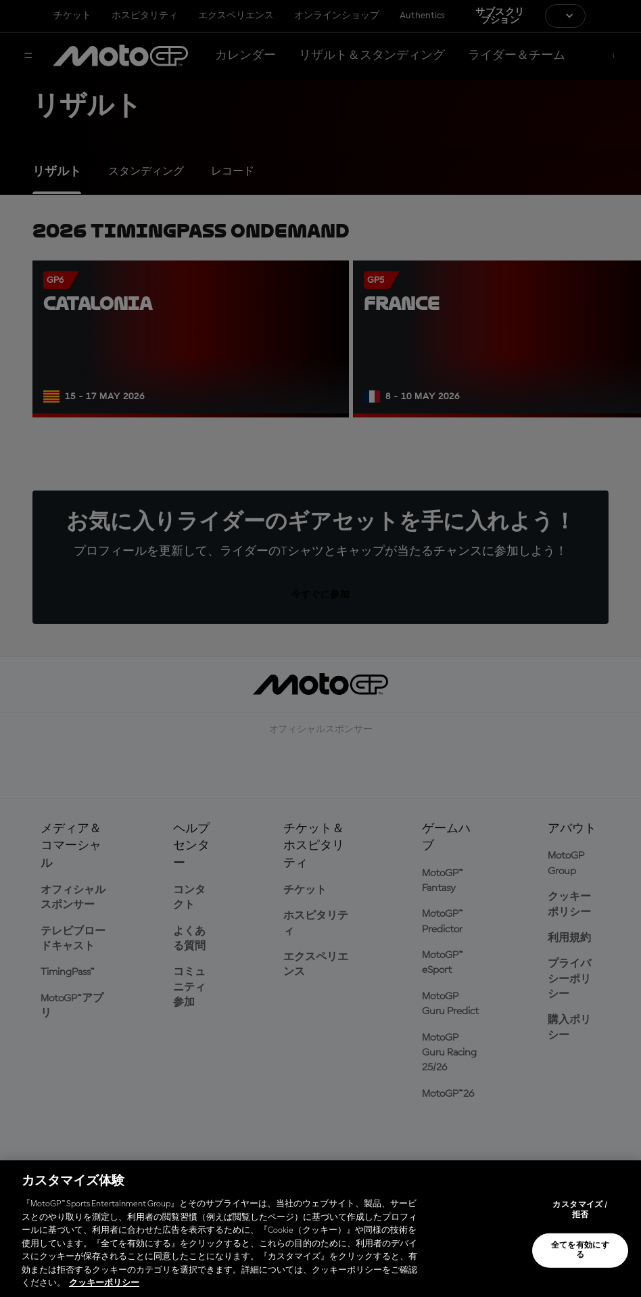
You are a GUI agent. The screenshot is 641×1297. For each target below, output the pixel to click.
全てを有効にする (580, 1250)
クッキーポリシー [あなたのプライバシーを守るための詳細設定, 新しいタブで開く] (104, 1283)
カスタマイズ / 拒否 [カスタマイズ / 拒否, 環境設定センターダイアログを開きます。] (579, 1210)
